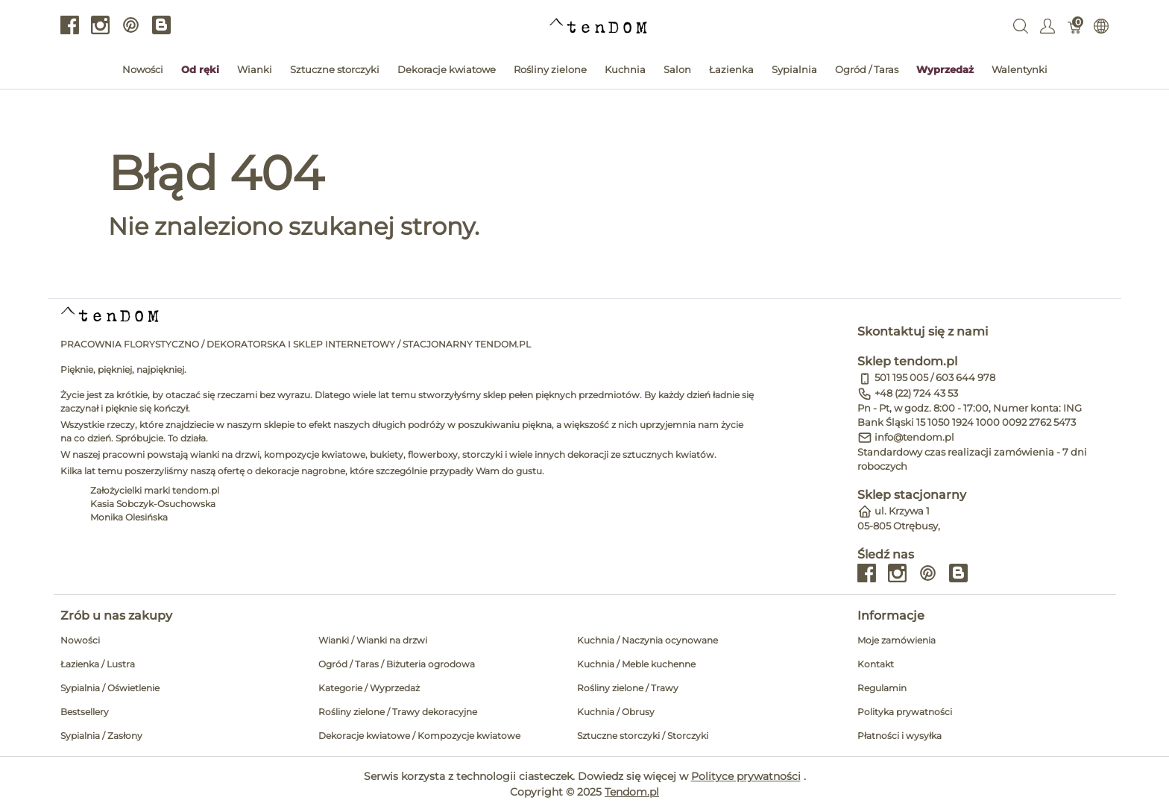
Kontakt (875, 664)
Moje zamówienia (896, 640)
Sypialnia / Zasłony (101, 735)
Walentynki (1019, 69)
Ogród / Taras (866, 69)
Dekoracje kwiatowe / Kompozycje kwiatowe (419, 735)
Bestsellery (84, 711)
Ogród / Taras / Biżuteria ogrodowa (396, 664)
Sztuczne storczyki (334, 69)
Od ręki (200, 69)
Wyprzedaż (945, 69)
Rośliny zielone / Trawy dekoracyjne (397, 711)
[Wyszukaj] (1020, 25)
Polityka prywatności (904, 711)
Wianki (254, 69)
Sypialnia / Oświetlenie (110, 687)
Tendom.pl (632, 792)
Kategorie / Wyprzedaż (369, 687)
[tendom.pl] (598, 25)
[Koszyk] (1075, 25)
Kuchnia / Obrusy (616, 711)
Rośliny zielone (550, 69)
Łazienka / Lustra (97, 664)
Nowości (142, 69)
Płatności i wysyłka (899, 735)
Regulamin (882, 687)
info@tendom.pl (914, 437)
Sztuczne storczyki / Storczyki (642, 735)
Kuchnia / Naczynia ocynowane (647, 640)
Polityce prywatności (746, 776)
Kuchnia (625, 69)
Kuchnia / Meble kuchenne (636, 664)
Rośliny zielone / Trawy (627, 687)
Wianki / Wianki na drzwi (372, 640)
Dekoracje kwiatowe (446, 69)
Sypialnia (794, 69)
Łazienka (731, 69)
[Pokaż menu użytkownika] (1047, 25)
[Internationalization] (1101, 25)
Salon (677, 69)
